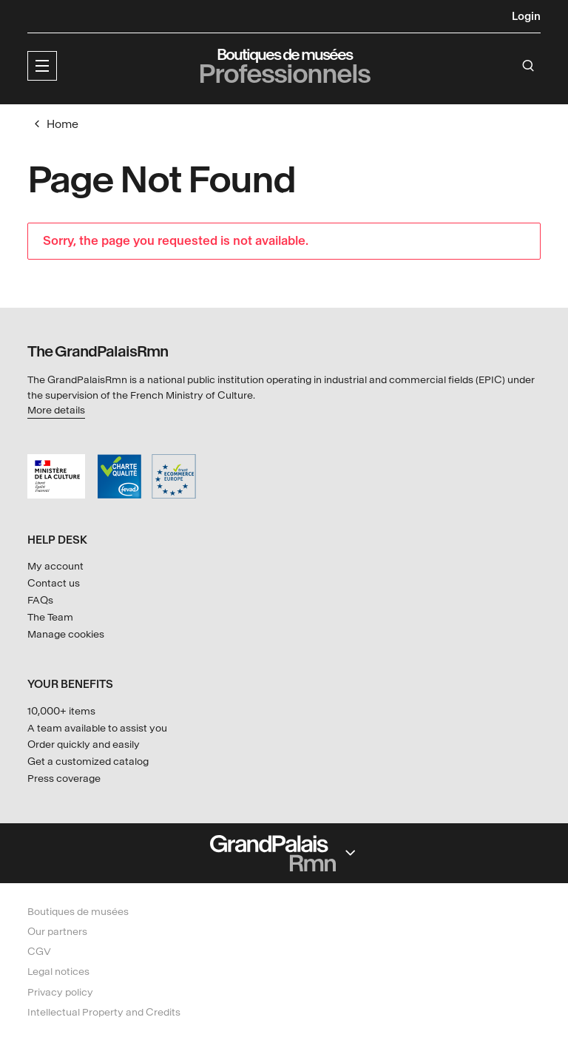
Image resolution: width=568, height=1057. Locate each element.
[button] (42, 66)
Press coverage (64, 778)
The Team (50, 617)
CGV (39, 951)
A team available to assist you (97, 728)
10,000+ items (61, 711)
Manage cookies (65, 634)
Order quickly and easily (83, 744)
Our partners (57, 931)
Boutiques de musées (78, 911)
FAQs (40, 600)
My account (55, 566)
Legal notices (58, 971)
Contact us (53, 583)
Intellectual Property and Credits (103, 1012)
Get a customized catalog (88, 761)
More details (56, 410)
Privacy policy (60, 992)
